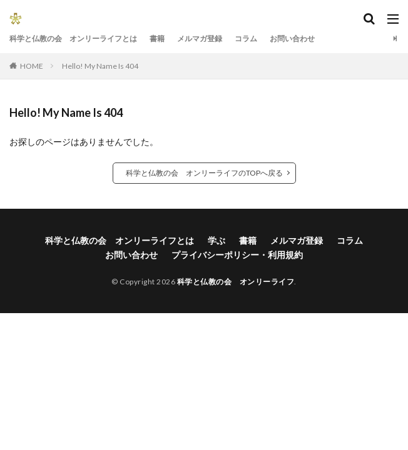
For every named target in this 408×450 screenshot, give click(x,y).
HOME (31, 66)
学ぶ (216, 240)
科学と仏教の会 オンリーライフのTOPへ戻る (204, 173)
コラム (246, 38)
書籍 (157, 38)
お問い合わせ (292, 38)
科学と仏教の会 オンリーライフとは (73, 38)
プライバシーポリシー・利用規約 (237, 254)
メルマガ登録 (199, 38)
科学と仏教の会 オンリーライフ (236, 281)
